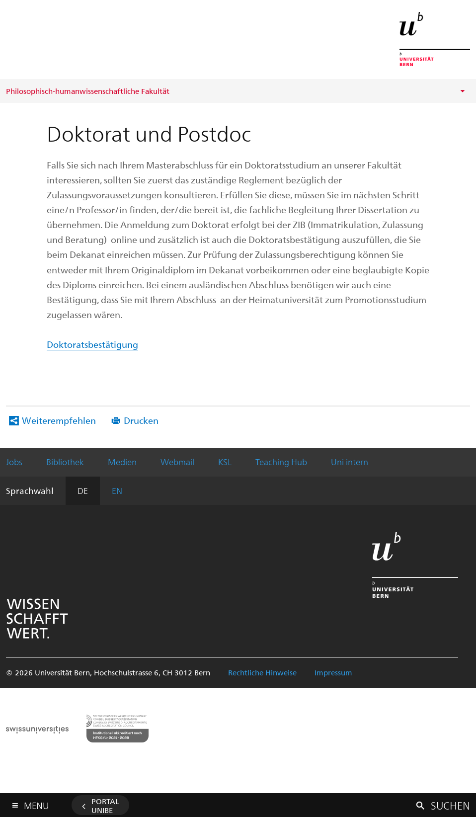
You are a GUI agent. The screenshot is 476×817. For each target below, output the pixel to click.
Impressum (333, 672)
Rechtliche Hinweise (262, 672)
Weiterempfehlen (59, 420)
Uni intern (349, 461)
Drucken (141, 420)
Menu (36, 803)
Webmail (177, 461)
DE (83, 490)
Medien (122, 461)
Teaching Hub (281, 461)
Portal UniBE (105, 805)
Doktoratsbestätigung (92, 344)
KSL (225, 461)
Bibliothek (65, 461)
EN (117, 490)
